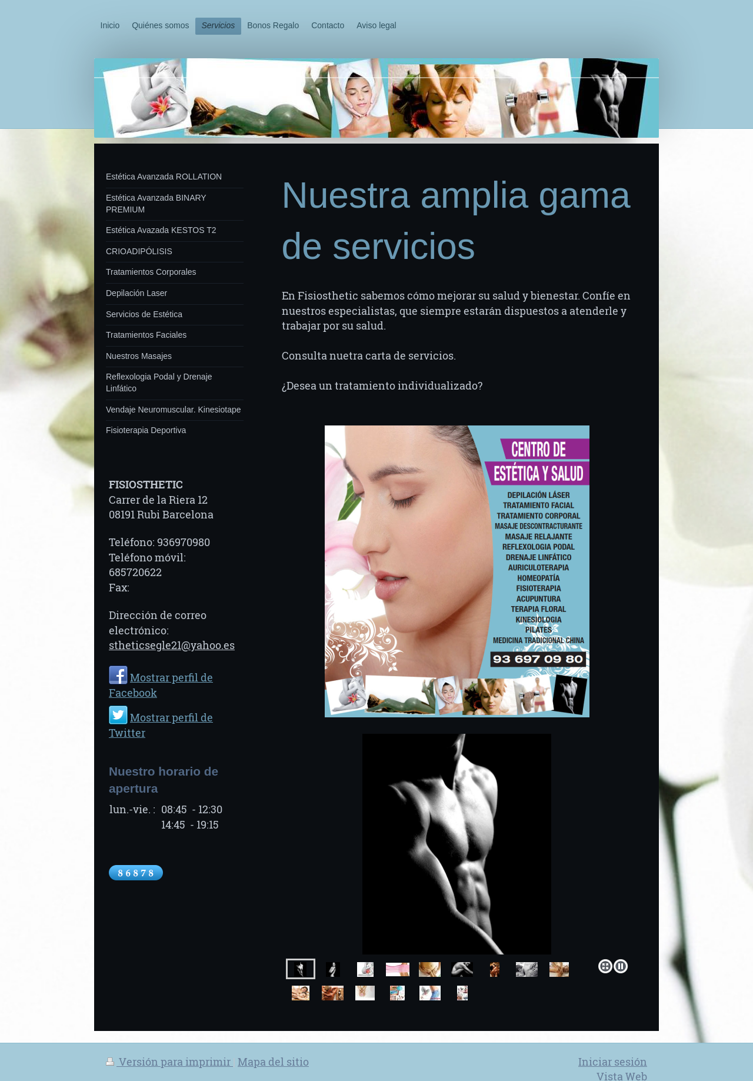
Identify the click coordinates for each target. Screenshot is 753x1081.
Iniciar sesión (612, 1062)
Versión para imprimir (169, 1062)
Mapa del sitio (273, 1062)
